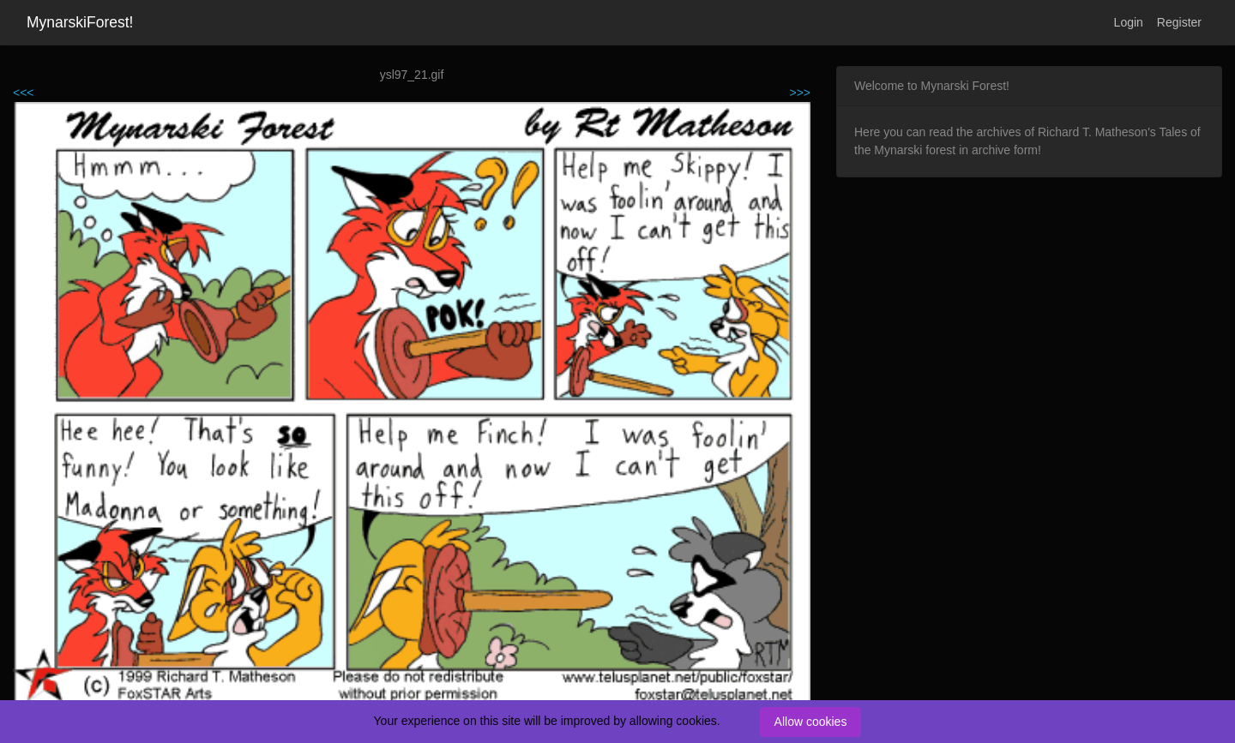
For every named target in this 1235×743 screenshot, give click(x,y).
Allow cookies (810, 721)
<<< (23, 92)
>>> (799, 92)
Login (1128, 22)
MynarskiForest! (80, 22)
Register (1179, 22)
